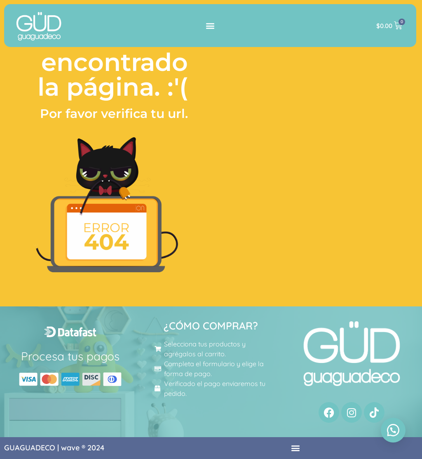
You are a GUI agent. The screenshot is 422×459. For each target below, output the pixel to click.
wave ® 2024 (82, 447)
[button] (210, 26)
